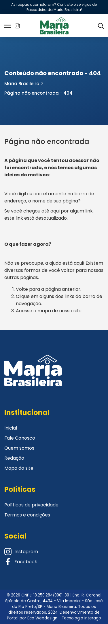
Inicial (10, 428)
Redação (14, 458)
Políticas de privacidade (31, 505)
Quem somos (19, 448)
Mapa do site (18, 468)
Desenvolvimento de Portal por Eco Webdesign (53, 615)
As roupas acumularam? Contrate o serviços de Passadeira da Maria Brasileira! (54, 7)
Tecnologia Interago (81, 618)
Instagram (21, 551)
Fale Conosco (19, 438)
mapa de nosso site (59, 310)
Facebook (20, 561)
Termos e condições (27, 515)
